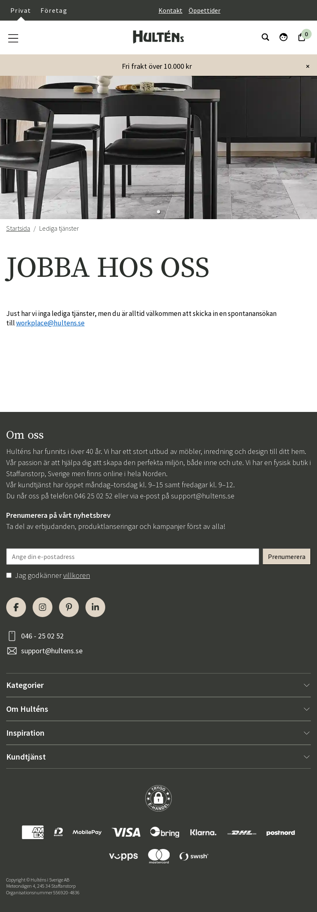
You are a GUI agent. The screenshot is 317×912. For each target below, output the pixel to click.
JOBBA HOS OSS (108, 268)
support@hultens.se (202, 495)
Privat (20, 10)
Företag (53, 10)
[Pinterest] (69, 607)
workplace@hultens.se (50, 322)
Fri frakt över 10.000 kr (157, 66)
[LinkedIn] (95, 607)
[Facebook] (16, 607)
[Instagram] (42, 607)
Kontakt (170, 10)
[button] (158, 211)
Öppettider (204, 10)
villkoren (76, 575)
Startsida (18, 228)
